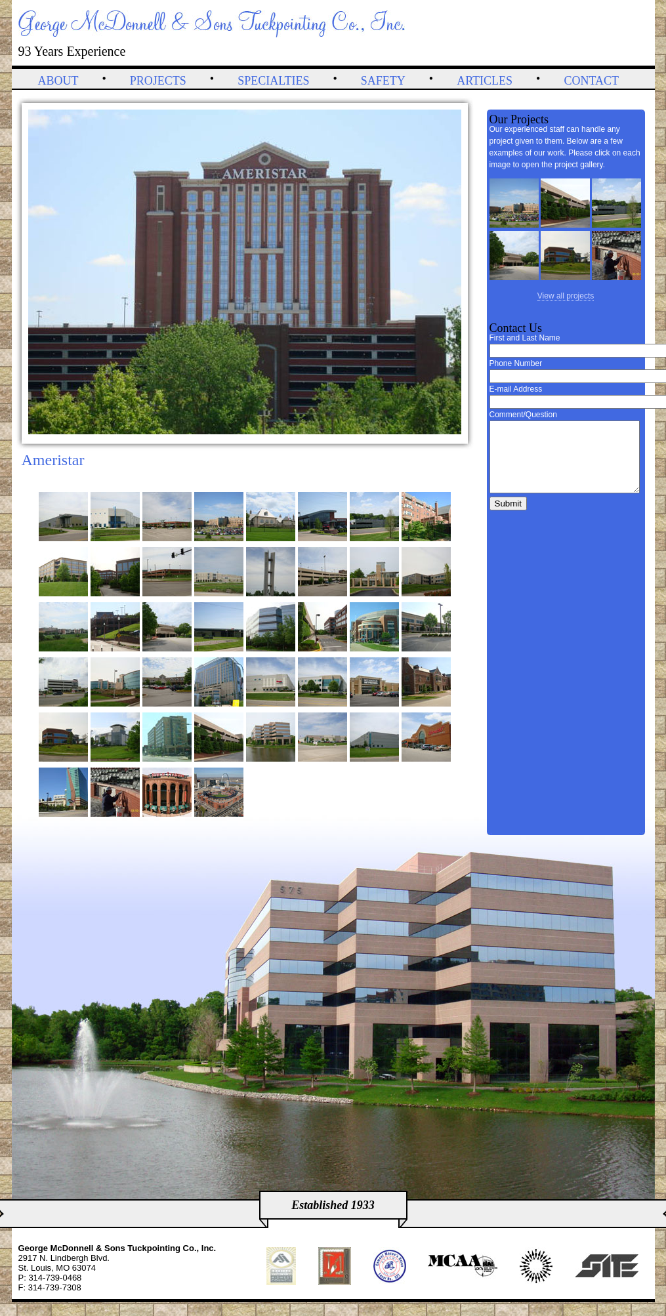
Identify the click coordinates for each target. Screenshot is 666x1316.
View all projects (565, 295)
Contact (591, 80)
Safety (383, 80)
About (58, 80)
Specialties (273, 80)
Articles (484, 80)
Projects (158, 80)
